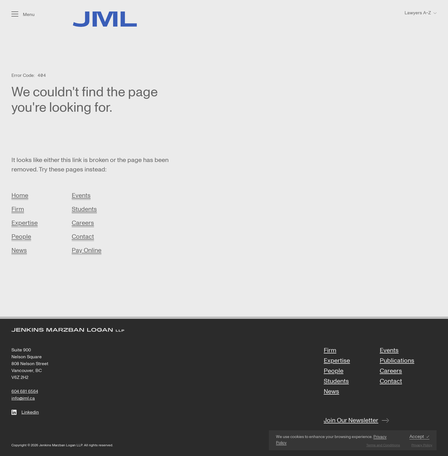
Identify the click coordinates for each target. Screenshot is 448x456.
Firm (17, 209)
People (21, 236)
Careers (83, 223)
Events (81, 195)
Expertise (24, 223)
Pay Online (86, 250)
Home (19, 195)
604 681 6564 (24, 391)
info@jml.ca (23, 398)
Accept (416, 436)
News (19, 250)
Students (84, 209)
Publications (397, 361)
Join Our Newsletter (351, 420)
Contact (83, 236)
